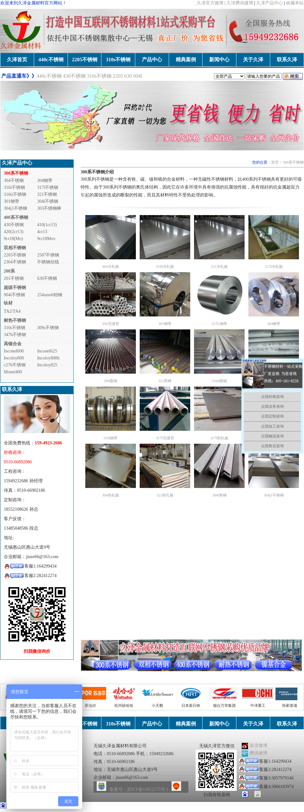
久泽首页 (17, 59)
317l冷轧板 (274, 266)
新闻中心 (219, 59)
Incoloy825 (47, 365)
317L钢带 (219, 324)
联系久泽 (287, 59)
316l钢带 (110, 438)
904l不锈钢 (14, 294)
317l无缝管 (165, 438)
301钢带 (11, 201)
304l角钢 (219, 495)
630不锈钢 (47, 278)
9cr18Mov (46, 238)
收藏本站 (295, 3)
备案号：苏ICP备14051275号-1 (138, 789)
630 (128, 76)
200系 (9, 271)
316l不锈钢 (14, 187)
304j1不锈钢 (15, 208)
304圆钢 (110, 381)
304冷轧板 (110, 266)
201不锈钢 (14, 278)
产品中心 (152, 59)
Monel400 (13, 372)
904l (137, 76)
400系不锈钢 (16, 217)
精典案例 (186, 59)
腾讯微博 (258, 753)
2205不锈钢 (84, 59)
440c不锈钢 (50, 59)
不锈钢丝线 (48, 262)
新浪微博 (258, 745)
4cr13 (42, 231)
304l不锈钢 (47, 201)
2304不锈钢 (15, 262)
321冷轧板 (219, 266)
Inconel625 (47, 351)
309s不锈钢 (47, 327)
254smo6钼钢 (49, 294)
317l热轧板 (219, 438)
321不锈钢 (47, 194)
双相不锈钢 (15, 247)
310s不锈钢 (118, 59)
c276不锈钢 (15, 365)
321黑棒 (165, 381)
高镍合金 (12, 343)
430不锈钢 (74, 76)
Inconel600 (14, 351)
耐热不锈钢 (15, 320)
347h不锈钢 (15, 334)
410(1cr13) (47, 224)
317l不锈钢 (47, 187)
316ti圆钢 (219, 381)
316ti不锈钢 (15, 194)
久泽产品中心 (269, 3)
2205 (118, 76)
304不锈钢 (14, 180)
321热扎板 (164, 495)
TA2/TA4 (12, 311)
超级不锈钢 (15, 287)
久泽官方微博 (210, 3)
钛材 (8, 303)
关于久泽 (253, 59)
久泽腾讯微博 (240, 3)
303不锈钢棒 (49, 208)
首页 (275, 162)
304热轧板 (110, 495)
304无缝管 (110, 324)
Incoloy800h (48, 358)
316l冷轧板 (165, 266)
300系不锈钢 (293, 162)
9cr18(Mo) (13, 238)
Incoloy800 (14, 358)
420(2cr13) (13, 231)
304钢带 (44, 180)
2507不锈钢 (48, 255)
